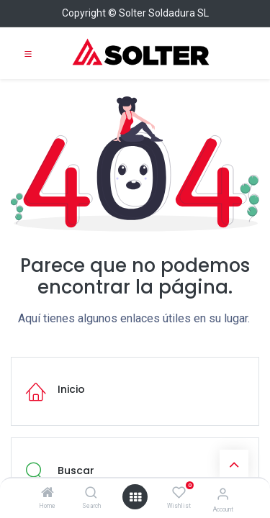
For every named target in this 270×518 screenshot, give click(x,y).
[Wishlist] (179, 492)
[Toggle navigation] (28, 53)
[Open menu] (135, 497)
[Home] (47, 493)
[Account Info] (223, 494)
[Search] (91, 493)
